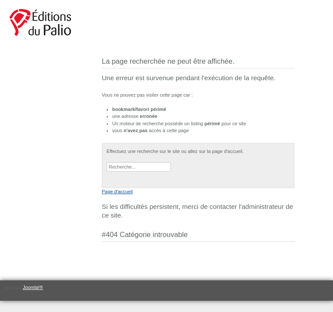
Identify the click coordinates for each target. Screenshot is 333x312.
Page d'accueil (117, 191)
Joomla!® (33, 287)
